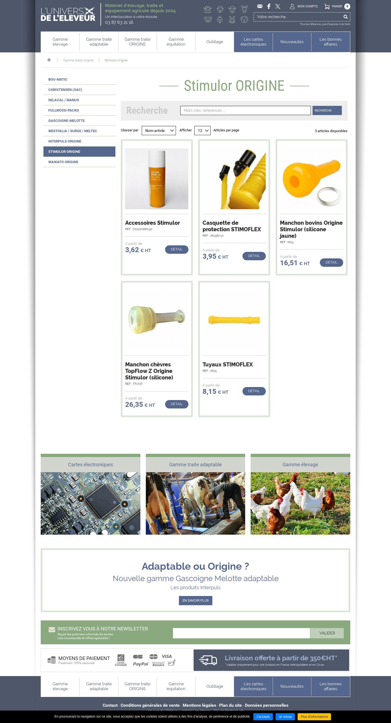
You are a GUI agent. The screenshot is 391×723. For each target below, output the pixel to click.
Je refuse (285, 717)
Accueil (51, 60)
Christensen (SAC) (65, 90)
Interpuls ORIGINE (64, 141)
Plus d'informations (314, 717)
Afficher (185, 130)
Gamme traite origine (78, 60)
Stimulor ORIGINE (64, 152)
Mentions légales (199, 705)
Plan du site (230, 705)
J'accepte (263, 717)
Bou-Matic (58, 79)
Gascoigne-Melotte (66, 121)
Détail (177, 249)
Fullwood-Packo (63, 110)
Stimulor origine (116, 60)
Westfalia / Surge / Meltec (72, 131)
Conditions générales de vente (150, 705)
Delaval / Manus (63, 100)
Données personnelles (266, 705)
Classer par (129, 130)
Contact (110, 705)
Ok (345, 16)
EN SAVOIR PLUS (195, 600)
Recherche (323, 110)
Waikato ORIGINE (63, 162)
